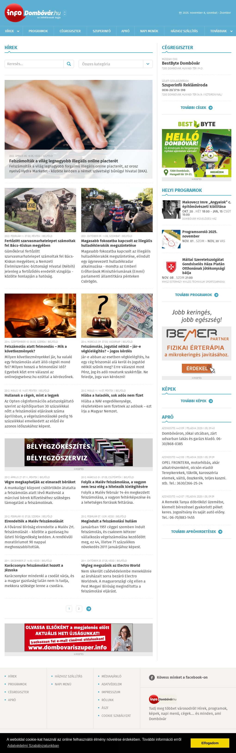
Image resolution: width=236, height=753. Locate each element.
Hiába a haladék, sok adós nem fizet (112, 396)
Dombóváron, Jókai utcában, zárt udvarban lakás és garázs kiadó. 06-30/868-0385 (192, 439)
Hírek (9, 31)
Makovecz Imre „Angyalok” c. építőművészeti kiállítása (206, 204)
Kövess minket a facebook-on (182, 677)
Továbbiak (218, 31)
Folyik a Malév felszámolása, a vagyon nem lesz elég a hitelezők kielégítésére (114, 484)
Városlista (64, 13)
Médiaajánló (111, 676)
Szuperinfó (102, 31)
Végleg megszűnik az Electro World (110, 566)
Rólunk (108, 700)
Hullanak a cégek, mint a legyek (32, 396)
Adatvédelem (112, 684)
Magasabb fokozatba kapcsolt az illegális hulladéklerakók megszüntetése (116, 243)
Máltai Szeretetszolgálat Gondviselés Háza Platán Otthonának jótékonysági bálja (203, 266)
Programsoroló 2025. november (199, 234)
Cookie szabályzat (116, 715)
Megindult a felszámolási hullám (109, 521)
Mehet (68, 64)
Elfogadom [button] (210, 743)
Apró (125, 31)
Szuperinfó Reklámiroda (185, 85)
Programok (38, 31)
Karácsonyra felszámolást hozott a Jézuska (34, 568)
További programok (193, 295)
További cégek (193, 108)
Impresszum (111, 692)
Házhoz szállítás (184, 31)
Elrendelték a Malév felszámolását (34, 521)
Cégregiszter (70, 31)
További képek (193, 401)
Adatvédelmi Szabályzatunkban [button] (33, 746)
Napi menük (149, 31)
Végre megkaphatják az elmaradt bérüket (40, 482)
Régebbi (89, 609)
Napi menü (63, 684)
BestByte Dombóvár (181, 63)
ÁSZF (105, 708)
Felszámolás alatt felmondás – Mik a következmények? (36, 349)
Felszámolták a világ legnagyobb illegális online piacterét (63, 161)
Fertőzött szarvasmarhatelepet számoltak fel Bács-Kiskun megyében (40, 243)
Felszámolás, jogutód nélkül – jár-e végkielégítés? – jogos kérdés (111, 349)
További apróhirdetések (193, 532)
